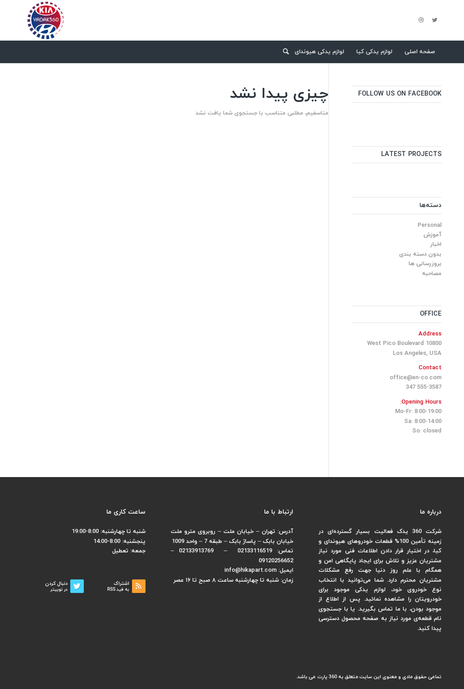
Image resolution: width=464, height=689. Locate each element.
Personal (429, 225)
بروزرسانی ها (425, 264)
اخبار (435, 244)
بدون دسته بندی (420, 254)
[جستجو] (283, 52)
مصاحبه (431, 274)
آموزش (432, 235)
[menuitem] (420, 52)
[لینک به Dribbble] (421, 20)
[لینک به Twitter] (434, 20)
